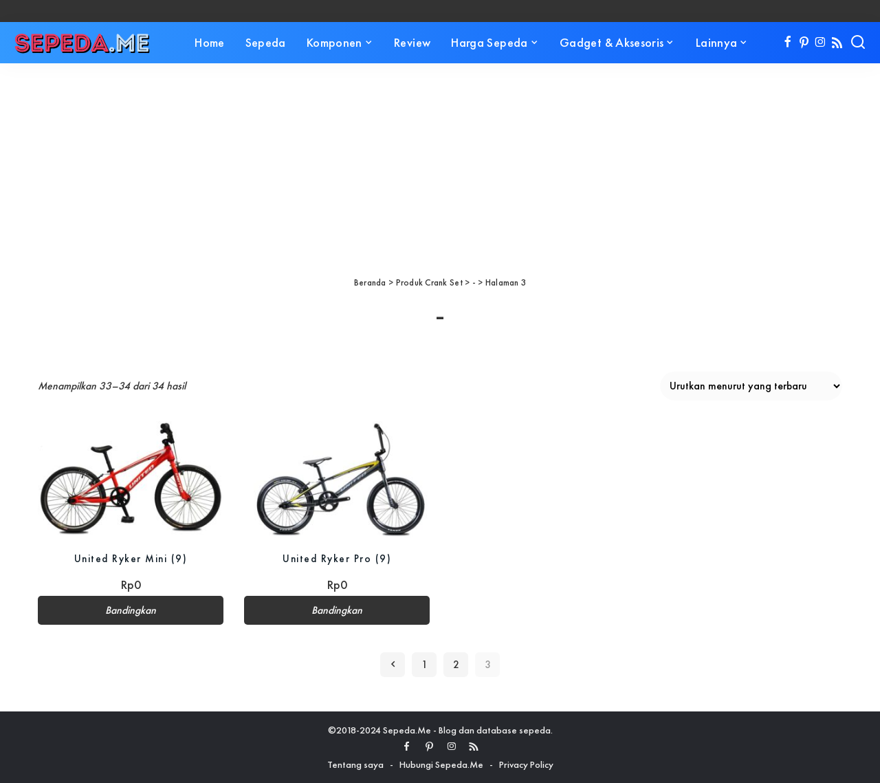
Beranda (370, 282)
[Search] (858, 42)
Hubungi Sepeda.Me (441, 764)
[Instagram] (820, 42)
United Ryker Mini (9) (131, 558)
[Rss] (837, 42)
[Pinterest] (804, 42)
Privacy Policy (526, 764)
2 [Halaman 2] (456, 665)
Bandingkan (130, 610)
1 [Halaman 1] (424, 665)
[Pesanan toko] (751, 386)
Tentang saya (355, 764)
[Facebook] (787, 42)
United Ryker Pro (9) (337, 558)
